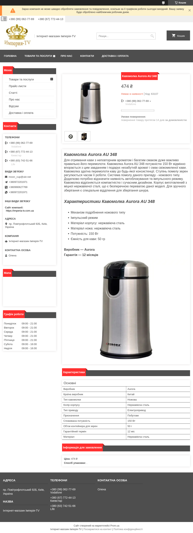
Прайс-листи (17, 86)
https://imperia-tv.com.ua (20, 210)
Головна (10, 55)
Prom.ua (114, 525)
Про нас (66, 55)
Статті (13, 92)
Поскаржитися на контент (97, 529)
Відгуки (14, 106)
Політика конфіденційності (128, 529)
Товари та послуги (38, 55)
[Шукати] (152, 36)
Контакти (87, 55)
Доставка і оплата (115, 55)
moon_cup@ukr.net (20, 176)
